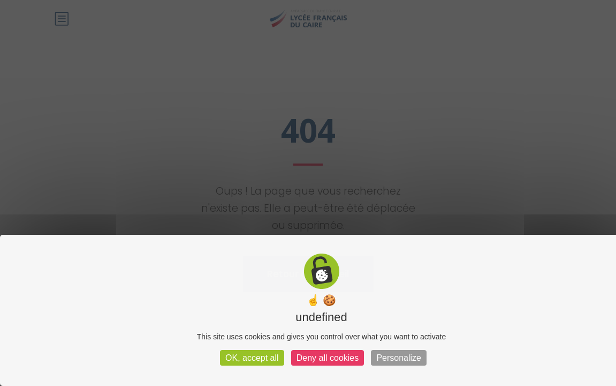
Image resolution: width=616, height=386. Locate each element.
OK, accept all (252, 357)
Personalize (398, 357)
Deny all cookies (327, 357)
